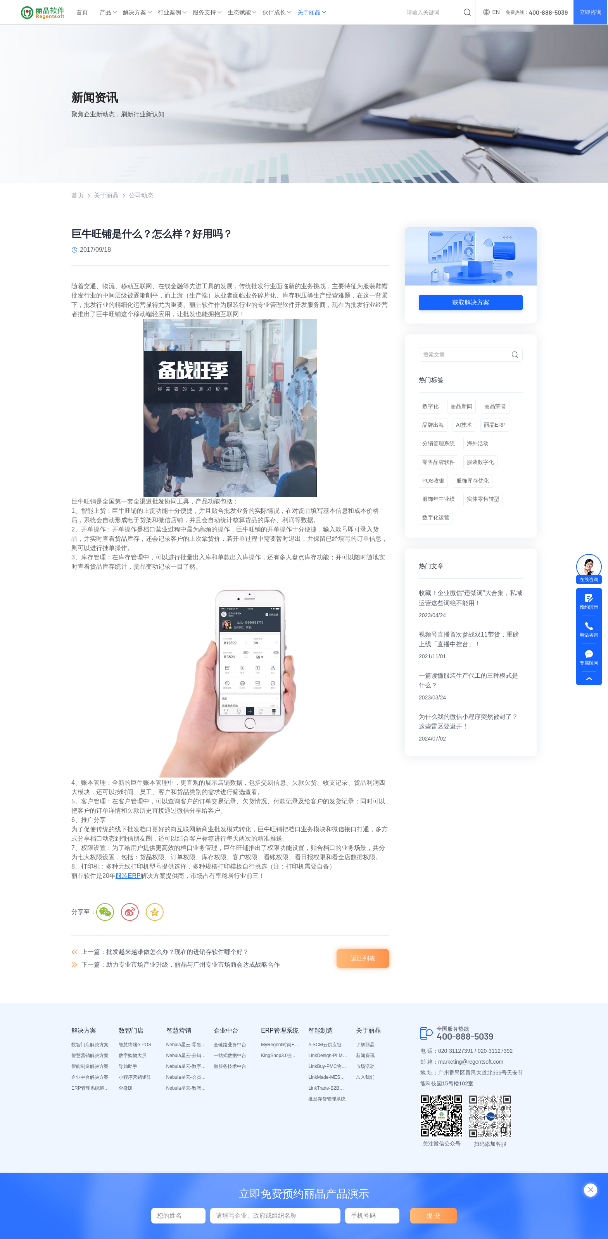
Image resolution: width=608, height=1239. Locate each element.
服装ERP (128, 876)
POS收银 (433, 485)
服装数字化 (480, 465)
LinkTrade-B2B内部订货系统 (328, 1089)
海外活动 (478, 446)
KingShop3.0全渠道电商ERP (281, 1056)
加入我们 (365, 1078)
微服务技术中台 (230, 1067)
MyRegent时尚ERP (281, 1045)
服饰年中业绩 (438, 504)
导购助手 (128, 1067)
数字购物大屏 (133, 1056)
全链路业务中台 (230, 1045)
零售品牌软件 (438, 465)
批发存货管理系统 (326, 1099)
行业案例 (169, 12)
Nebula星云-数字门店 (186, 1067)
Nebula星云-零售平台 (186, 1045)
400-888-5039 (466, 1037)
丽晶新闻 (462, 407)
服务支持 (204, 12)
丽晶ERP (496, 427)
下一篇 (180, 965)
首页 (82, 12)
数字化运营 (435, 524)
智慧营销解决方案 (90, 1056)
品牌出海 (433, 427)
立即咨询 (590, 12)
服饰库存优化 (473, 485)
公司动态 (141, 195)
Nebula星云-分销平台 (186, 1056)
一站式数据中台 (230, 1056)
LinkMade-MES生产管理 (328, 1078)
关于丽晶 (309, 12)
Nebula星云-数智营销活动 (186, 1089)
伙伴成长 (274, 12)
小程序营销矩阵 (135, 1078)
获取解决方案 (470, 302)
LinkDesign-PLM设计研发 (328, 1056)
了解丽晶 (365, 1045)
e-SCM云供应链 (324, 1045)
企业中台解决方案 (90, 1078)
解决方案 (134, 12)
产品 (105, 12)
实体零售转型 (483, 504)
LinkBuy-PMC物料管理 (328, 1067)
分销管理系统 (438, 446)
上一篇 (165, 952)
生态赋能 (239, 12)
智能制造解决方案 (90, 1067)
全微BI (125, 1089)
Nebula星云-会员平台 (186, 1078)
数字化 (430, 407)
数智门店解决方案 (90, 1045)
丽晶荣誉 (496, 407)
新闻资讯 (365, 1056)
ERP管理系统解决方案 (91, 1089)
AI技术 (464, 427)
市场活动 (365, 1067)
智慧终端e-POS (135, 1045)
